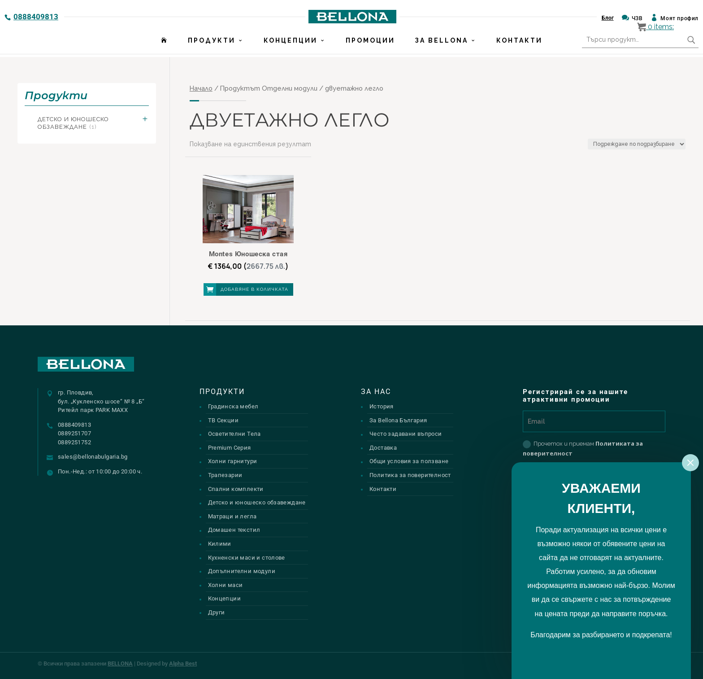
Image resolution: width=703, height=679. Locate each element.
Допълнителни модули (241, 571)
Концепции (290, 43)
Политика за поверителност (410, 475)
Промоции (370, 43)
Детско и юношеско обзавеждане (73, 123)
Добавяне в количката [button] (254, 289)
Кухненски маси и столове (246, 557)
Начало (201, 88)
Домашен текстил (234, 529)
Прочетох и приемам (583, 448)
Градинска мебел (233, 406)
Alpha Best (183, 663)
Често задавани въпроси (405, 433)
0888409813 (35, 16)
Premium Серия (229, 447)
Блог (608, 18)
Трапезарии (225, 475)
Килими (219, 543)
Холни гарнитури (232, 461)
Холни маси (225, 585)
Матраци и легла (232, 516)
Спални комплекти (236, 489)
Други (216, 612)
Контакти (519, 43)
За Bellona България (398, 420)
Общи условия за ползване (408, 461)
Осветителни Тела (234, 433)
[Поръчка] (637, 144)
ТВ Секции (223, 420)
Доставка (383, 447)
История (381, 406)
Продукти (211, 43)
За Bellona (441, 43)
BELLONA (120, 663)
